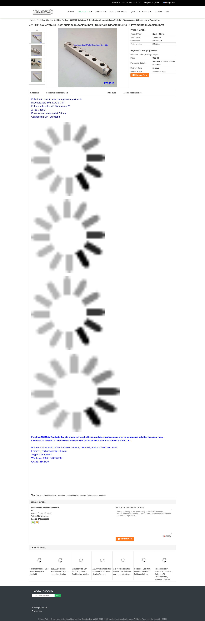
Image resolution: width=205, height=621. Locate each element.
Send (57, 595)
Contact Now (141, 75)
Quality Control (141, 12)
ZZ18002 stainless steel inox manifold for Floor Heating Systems (101, 571)
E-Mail (35, 607)
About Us (100, 12)
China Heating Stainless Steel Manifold (66, 619)
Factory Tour (118, 12)
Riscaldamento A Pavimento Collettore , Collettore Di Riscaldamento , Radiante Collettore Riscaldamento (163, 575)
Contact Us (162, 12)
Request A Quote (151, 2)
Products (84, 12)
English (171, 2)
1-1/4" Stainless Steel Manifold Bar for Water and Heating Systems (122, 571)
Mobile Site (37, 611)
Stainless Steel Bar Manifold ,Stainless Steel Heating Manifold (80, 571)
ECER (164, 619)
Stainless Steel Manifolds (46, 495)
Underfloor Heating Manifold (68, 495)
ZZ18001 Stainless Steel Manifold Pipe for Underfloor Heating (60, 571)
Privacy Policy (43, 619)
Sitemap (43, 607)
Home (71, 12)
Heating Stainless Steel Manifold (93, 495)
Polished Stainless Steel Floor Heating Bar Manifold (39, 571)
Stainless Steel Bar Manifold (57, 20)
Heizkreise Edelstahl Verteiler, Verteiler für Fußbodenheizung (142, 571)
